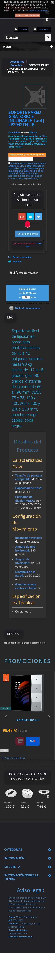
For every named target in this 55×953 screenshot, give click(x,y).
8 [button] (24, 759)
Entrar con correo (28, 233)
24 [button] (21, 762)
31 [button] (42, 762)
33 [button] (48, 762)
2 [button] (7, 759)
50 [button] (49, 766)
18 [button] (4, 762)
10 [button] (30, 759)
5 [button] (15, 759)
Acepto (19, 15)
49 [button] (46, 766)
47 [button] (40, 766)
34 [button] (51, 762)
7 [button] (21, 759)
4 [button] (12, 759)
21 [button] (12, 762)
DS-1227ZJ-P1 (8, 803)
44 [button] (32, 766)
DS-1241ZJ (40, 803)
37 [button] (11, 766)
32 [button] (45, 762)
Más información (32, 15)
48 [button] (43, 766)
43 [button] (29, 766)
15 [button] (45, 759)
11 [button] (33, 759)
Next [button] (49, 716)
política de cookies (38, 10)
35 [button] (5, 766)
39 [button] (17, 766)
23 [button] (18, 762)
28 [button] (33, 762)
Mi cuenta (12, 867)
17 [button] (51, 759)
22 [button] (15, 762)
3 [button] (10, 759)
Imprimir (17, 261)
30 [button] (39, 762)
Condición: (14, 132)
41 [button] (23, 766)
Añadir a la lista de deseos (27, 308)
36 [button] (8, 766)
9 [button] (27, 759)
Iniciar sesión (43, 29)
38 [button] (14, 766)
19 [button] (7, 762)
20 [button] (10, 762)
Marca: (33, 132)
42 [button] (26, 766)
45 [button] (34, 766)
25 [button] (24, 762)
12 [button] (36, 759)
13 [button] (39, 759)
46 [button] (37, 766)
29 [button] (36, 762)
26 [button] (27, 762)
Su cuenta (23, 29)
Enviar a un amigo (22, 257)
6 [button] (18, 759)
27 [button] (30, 762)
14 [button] (42, 759)
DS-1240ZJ (24, 803)
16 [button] (48, 759)
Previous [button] (5, 716)
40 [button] (20, 766)
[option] (27, 716)
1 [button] (4, 759)
